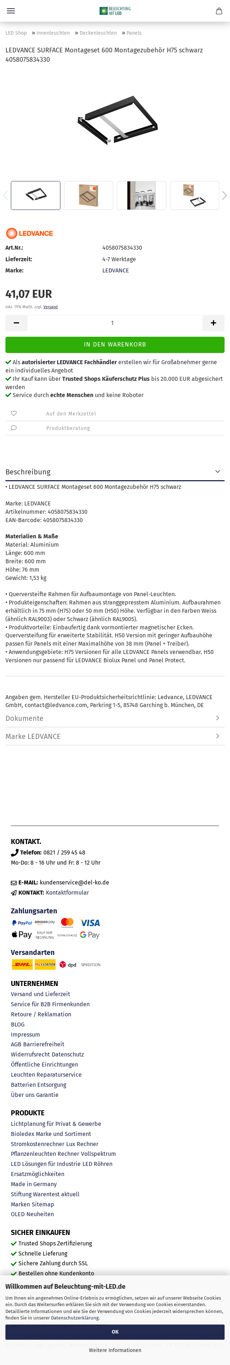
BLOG (18, 1024)
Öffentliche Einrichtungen (44, 1064)
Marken (20, 1204)
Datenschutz (68, 1054)
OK (115, 1332)
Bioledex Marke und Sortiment (51, 1134)
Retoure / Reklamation (41, 1014)
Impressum (25, 1034)
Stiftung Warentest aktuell (45, 1194)
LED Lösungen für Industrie (46, 1164)
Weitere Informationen (115, 1350)
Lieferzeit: (18, 259)
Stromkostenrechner (37, 1144)
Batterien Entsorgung (38, 1084)
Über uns (22, 1094)
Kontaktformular (67, 892)
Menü (11, 10)
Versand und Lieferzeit (40, 994)
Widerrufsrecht (30, 1054)
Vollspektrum (98, 1153)
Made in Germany (34, 1184)
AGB (16, 1044)
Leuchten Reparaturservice (46, 1074)
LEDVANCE (115, 270)
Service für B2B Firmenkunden (50, 1004)
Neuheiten (40, 1214)
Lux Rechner (82, 1144)
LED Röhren (97, 1164)
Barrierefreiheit (43, 1044)
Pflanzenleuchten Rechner (45, 1153)
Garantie (47, 1094)
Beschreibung (27, 472)
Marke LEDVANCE (33, 736)
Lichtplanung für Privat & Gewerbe (56, 1123)
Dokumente (24, 718)
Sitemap (43, 1204)
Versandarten (33, 952)
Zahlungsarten (34, 911)
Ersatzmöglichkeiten (37, 1174)
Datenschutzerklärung (75, 1318)
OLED (18, 1214)
